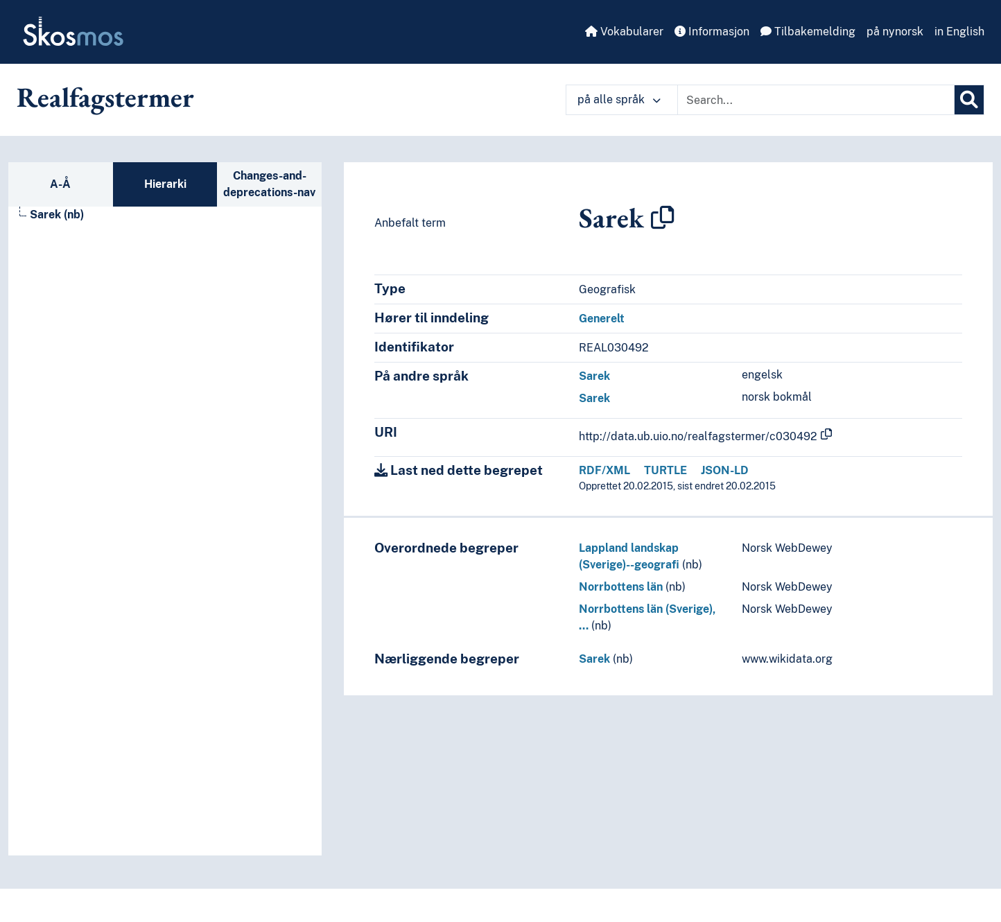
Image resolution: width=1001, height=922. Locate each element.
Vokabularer (624, 31)
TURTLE (665, 470)
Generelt (602, 318)
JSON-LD (725, 470)
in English (959, 31)
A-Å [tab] (60, 184)
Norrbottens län (621, 586)
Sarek (594, 376)
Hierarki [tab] (165, 184)
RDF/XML (604, 470)
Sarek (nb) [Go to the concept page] (57, 214)
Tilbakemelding (807, 31)
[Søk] (969, 100)
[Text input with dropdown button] (816, 100)
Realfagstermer (105, 97)
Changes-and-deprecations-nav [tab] (269, 184)
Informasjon (711, 31)
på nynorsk (895, 31)
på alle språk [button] (619, 99)
